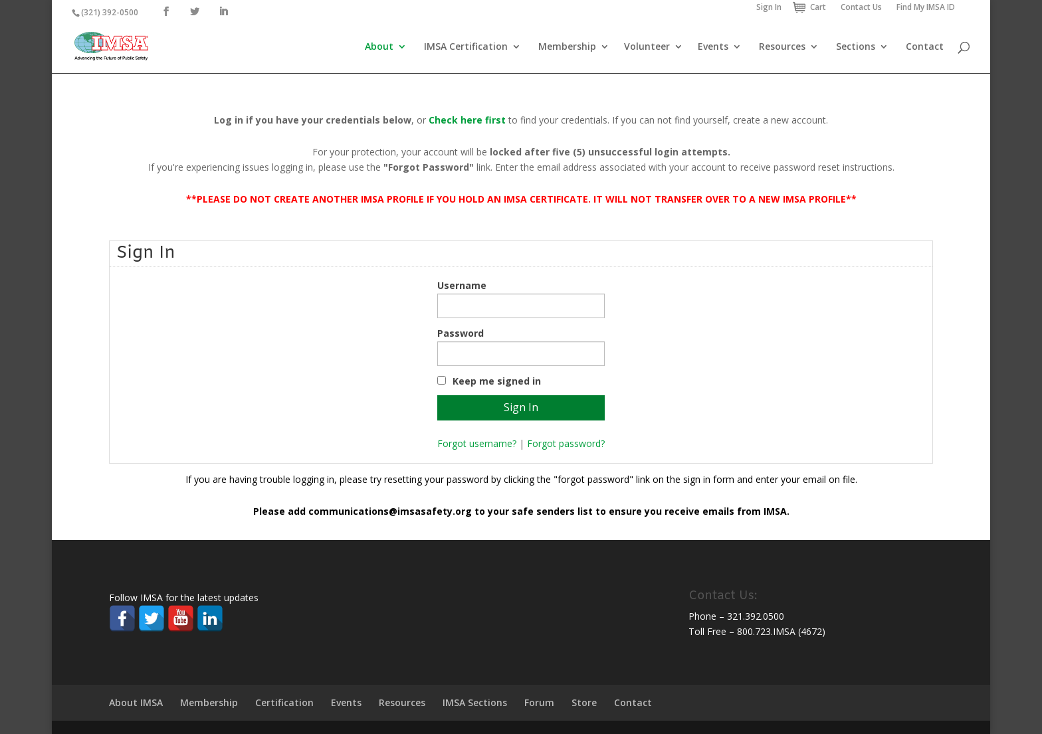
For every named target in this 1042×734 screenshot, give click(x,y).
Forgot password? (566, 443)
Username (461, 285)
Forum (539, 702)
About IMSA (136, 702)
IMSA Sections (475, 702)
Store (584, 702)
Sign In (769, 7)
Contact (925, 47)
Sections (855, 47)
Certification (284, 702)
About (379, 47)
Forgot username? (476, 443)
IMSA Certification (466, 47)
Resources (782, 47)
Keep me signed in (497, 381)
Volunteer (647, 47)
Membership (567, 47)
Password (460, 333)
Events (713, 47)
